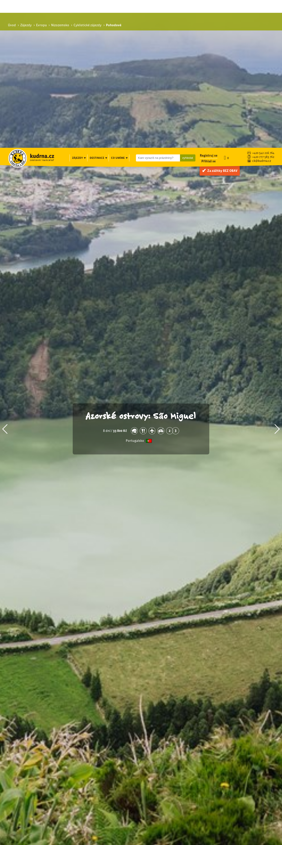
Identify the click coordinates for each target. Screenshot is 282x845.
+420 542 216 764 (263, 5)
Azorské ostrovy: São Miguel (141, 267)
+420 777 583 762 (263, 9)
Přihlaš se (208, 13)
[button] (5, 281)
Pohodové (227, 737)
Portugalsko (135, 293)
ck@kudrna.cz (261, 13)
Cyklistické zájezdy (231, 732)
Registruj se (208, 7)
